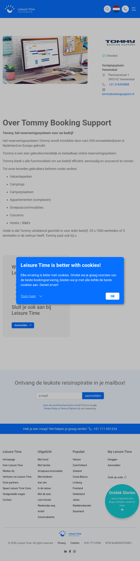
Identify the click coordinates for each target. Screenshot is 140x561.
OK (112, 296)
